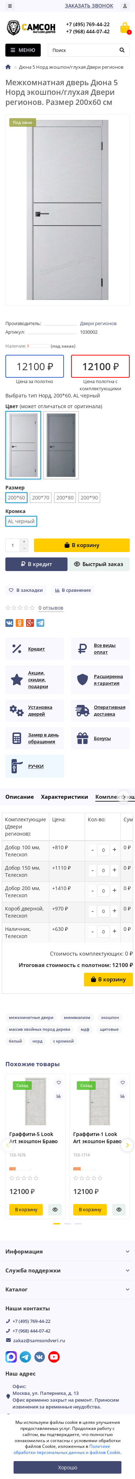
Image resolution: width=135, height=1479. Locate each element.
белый (15, 1041)
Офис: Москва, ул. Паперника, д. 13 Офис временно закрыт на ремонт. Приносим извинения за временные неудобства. (65, 1396)
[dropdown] (10, 6)
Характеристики (64, 797)
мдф (85, 1029)
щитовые (109, 1029)
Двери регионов (98, 323)
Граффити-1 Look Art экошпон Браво (97, 1138)
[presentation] (8, 1145)
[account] (125, 6)
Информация (67, 1251)
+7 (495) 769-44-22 (31, 1321)
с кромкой (63, 1041)
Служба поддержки (67, 1270)
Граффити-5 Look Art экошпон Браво (33, 1138)
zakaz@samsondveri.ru (39, 1340)
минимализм (77, 1017)
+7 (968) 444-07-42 (31, 1331)
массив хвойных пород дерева (39, 1029)
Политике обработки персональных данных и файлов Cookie (67, 1449)
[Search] (89, 50)
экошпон (110, 1017)
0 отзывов (51, 607)
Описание (19, 797)
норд (37, 1041)
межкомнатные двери (31, 1017)
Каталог (67, 1289)
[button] (56, 1223)
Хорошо (67, 1467)
